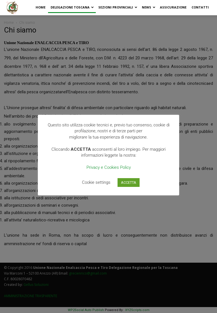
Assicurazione (173, 7)
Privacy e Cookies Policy (108, 167)
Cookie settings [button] (96, 182)
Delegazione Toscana (72, 7)
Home (40, 7)
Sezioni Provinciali (117, 7)
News (148, 7)
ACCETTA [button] (128, 182)
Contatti (200, 7)
